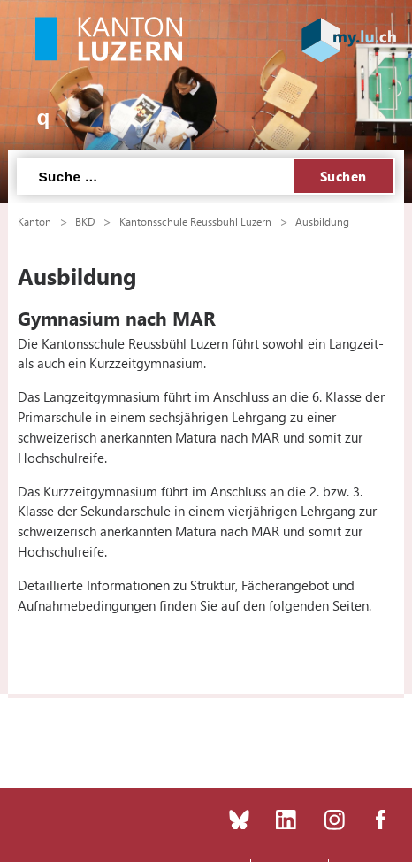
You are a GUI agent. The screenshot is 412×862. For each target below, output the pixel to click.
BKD (85, 221)
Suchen (343, 176)
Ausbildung (322, 221)
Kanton (34, 221)
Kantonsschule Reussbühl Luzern (195, 221)
